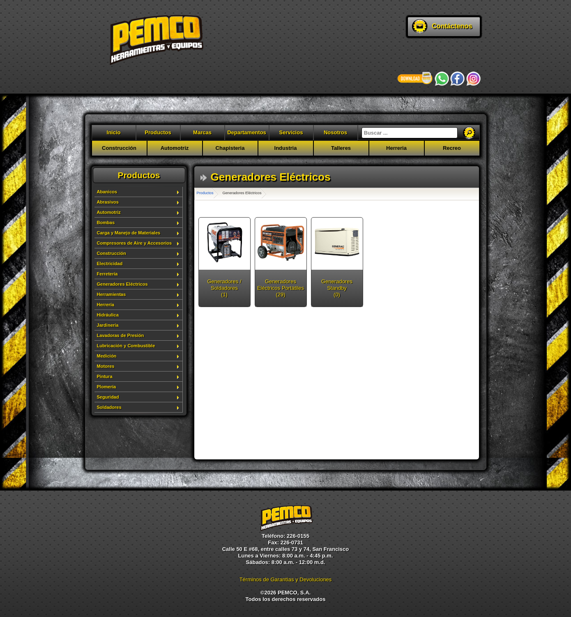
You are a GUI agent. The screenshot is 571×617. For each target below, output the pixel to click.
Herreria (396, 148)
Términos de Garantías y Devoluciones (285, 579)
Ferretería (107, 273)
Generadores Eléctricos (122, 284)
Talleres (341, 148)
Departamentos (246, 132)
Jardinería (108, 325)
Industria (285, 148)
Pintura (105, 376)
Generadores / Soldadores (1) (224, 288)
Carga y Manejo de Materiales (129, 232)
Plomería (106, 386)
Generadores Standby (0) (336, 288)
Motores (106, 366)
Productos (158, 132)
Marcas (202, 132)
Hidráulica (108, 314)
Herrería (105, 304)
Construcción (119, 148)
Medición (107, 355)
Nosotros (335, 132)
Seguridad (108, 397)
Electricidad (110, 263)
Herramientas (111, 294)
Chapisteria (230, 148)
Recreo (452, 148)
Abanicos (107, 191)
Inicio (114, 132)
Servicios (291, 132)
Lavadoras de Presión (120, 335)
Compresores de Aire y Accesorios (134, 243)
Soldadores (109, 407)
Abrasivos (108, 202)
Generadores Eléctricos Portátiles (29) (280, 288)
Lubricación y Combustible (126, 345)
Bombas (106, 222)
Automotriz (175, 148)
